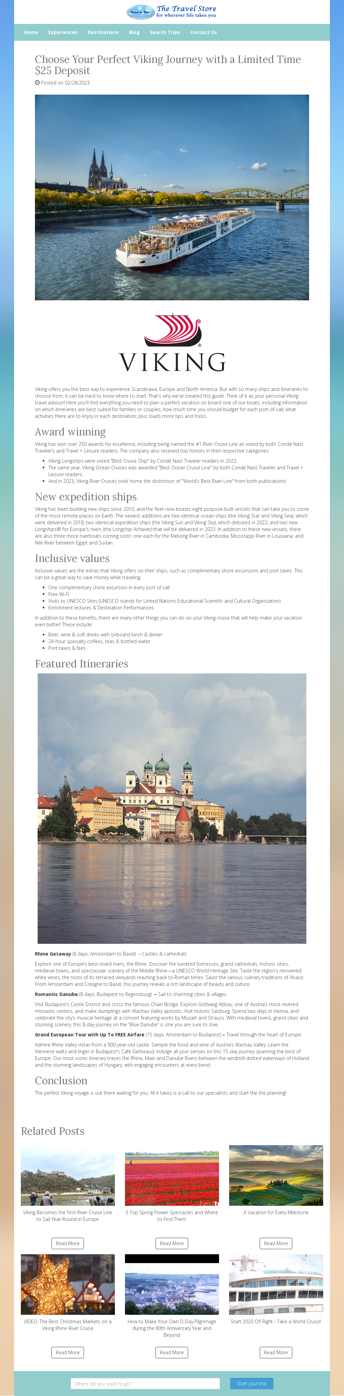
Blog (134, 32)
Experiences (63, 32)
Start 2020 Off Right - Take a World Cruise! (276, 1289)
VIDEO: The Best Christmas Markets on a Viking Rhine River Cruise (68, 1292)
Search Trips (165, 32)
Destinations (103, 32)
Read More (68, 1243)
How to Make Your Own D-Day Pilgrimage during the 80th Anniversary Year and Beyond (172, 1296)
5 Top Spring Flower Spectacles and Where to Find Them (172, 1183)
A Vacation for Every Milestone (276, 1180)
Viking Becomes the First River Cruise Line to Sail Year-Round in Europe (68, 1183)
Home (31, 32)
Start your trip (252, 1383)
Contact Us (203, 32)
